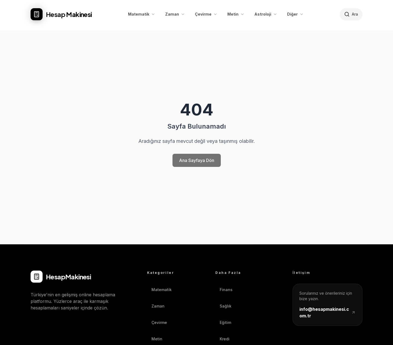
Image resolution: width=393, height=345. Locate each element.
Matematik (159, 289)
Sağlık (223, 306)
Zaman (156, 306)
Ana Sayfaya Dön (196, 160)
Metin (154, 339)
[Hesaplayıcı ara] (351, 14)
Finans (224, 289)
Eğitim (223, 322)
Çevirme (157, 322)
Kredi (222, 339)
